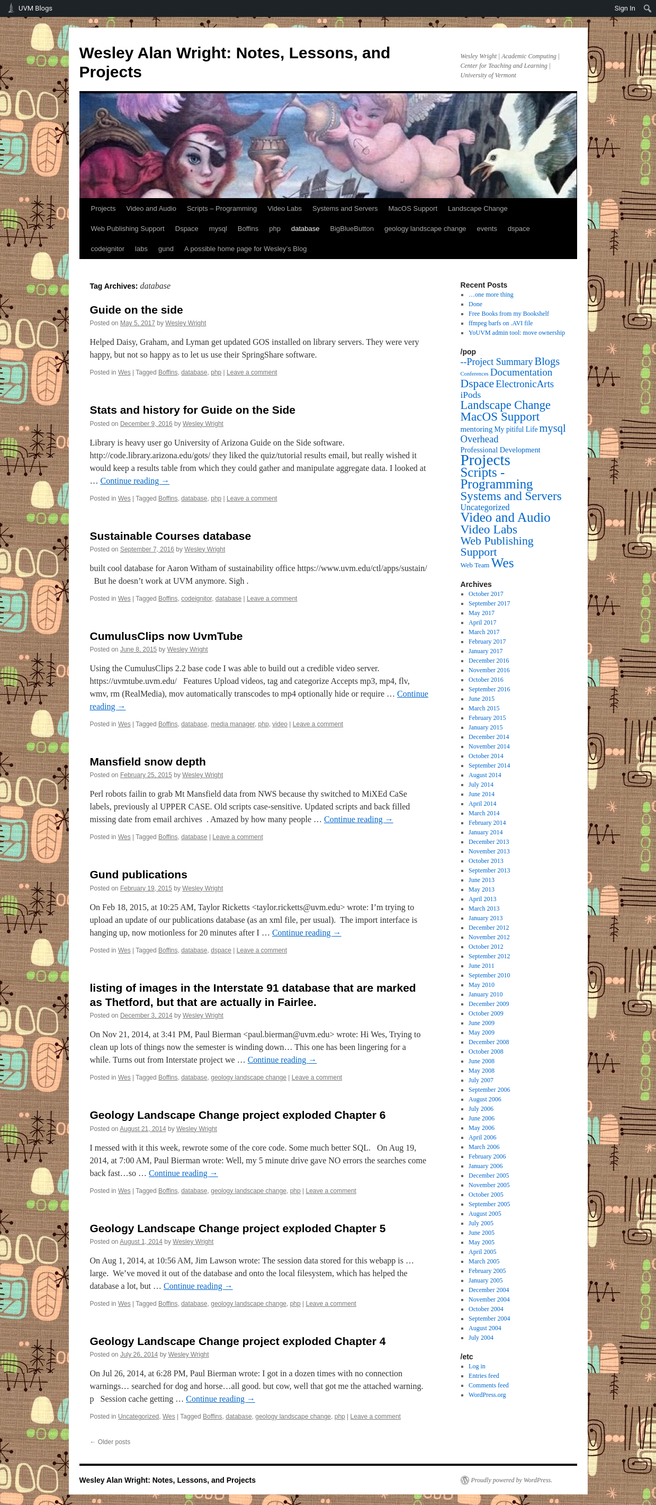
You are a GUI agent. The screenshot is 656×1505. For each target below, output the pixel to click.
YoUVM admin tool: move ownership (517, 332)
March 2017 (484, 632)
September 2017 (489, 603)
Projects (103, 208)
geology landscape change (425, 229)
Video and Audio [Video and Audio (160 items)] (506, 517)
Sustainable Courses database (170, 536)
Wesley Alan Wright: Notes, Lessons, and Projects (167, 1480)
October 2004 (486, 1309)
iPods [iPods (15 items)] (471, 394)
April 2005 (482, 1251)
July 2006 (481, 1108)
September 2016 (489, 689)
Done (475, 304)
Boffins (248, 229)
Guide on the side (136, 310)
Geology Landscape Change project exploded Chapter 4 (238, 1341)
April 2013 (482, 899)
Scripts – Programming (222, 208)
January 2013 (485, 918)
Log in (477, 1366)
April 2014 (482, 803)
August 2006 (485, 1099)
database (305, 229)
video (279, 724)
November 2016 (489, 670)
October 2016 (486, 679)
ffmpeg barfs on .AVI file (501, 323)
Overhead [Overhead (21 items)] (480, 438)
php (275, 229)
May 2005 (482, 1242)
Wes (124, 372)
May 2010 (482, 985)
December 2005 (489, 1175)
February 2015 (487, 718)
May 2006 (482, 1128)
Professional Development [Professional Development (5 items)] (501, 450)
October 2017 (486, 594)
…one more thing (491, 294)
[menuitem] (648, 8)
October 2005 (486, 1194)
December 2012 (489, 927)
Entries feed (484, 1375)
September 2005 (489, 1204)
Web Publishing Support (128, 229)
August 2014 (485, 775)
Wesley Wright (185, 323)
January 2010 (485, 994)
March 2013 (484, 908)
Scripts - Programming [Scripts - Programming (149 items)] (497, 478)
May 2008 (482, 1070)
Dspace (187, 229)
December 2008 (489, 1042)
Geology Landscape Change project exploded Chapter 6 (238, 1115)
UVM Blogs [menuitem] (35, 8)
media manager (233, 724)
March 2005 (484, 1261)
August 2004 (485, 1328)
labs (141, 249)
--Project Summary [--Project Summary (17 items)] (497, 362)
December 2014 (489, 737)
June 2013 (482, 880)
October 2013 (486, 861)
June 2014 (482, 794)
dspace (519, 229)
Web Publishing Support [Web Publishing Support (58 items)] (497, 546)
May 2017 (482, 613)
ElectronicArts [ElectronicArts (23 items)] (525, 383)
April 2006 (482, 1137)
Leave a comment (252, 372)
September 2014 (489, 765)
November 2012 (489, 937)
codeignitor (108, 249)
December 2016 (489, 660)
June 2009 (482, 1023)
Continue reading (135, 480)
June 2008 (482, 1061)
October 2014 (486, 756)
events (487, 229)
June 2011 (482, 965)
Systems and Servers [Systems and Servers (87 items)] (511, 496)
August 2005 (485, 1213)
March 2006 (484, 1147)
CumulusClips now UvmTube (166, 636)
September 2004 (489, 1318)
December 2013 (489, 841)
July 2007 (481, 1080)
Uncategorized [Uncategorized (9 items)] (485, 507)
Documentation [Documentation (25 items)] (521, 372)
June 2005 (482, 1232)
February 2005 (487, 1271)
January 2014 (485, 832)
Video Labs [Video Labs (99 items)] (489, 529)
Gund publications (138, 874)
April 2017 (482, 622)
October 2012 (486, 946)
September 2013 (489, 870)
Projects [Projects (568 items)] (486, 459)
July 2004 (481, 1337)
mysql (218, 229)
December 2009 (489, 1004)
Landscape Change (478, 208)
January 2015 (485, 727)
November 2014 (489, 746)
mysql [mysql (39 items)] (553, 428)
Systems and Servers (345, 208)
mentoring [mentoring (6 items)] (477, 429)
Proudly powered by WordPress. (512, 1480)
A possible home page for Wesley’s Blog (245, 249)
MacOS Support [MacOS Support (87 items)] (500, 416)
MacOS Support (413, 208)
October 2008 (486, 1051)
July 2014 (481, 784)
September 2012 (489, 956)
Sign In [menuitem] (625, 8)
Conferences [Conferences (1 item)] (475, 374)
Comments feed (489, 1385)
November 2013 (489, 851)
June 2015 (482, 698)
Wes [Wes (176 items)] (502, 563)
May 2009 (482, 1032)
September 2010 (489, 975)
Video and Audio (151, 208)
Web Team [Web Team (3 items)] (475, 565)
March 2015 (484, 708)
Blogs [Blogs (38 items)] (547, 361)
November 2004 (489, 1299)
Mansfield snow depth (148, 761)
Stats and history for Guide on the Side (193, 410)
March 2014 (484, 813)
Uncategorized (138, 1416)
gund (166, 249)
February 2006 (487, 1156)
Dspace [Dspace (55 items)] (478, 383)
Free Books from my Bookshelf (509, 313)
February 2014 (487, 822)
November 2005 (489, 1185)
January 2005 (485, 1280)
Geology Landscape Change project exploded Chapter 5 (238, 1228)
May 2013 (482, 889)
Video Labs (284, 208)
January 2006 (485, 1166)
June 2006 (482, 1118)
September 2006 (489, 1089)
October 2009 (486, 1013)
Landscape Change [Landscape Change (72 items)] (506, 405)
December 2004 (489, 1290)
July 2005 (481, 1223)
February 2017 (487, 641)
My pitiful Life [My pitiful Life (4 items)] (515, 429)
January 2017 (485, 651)
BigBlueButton (352, 229)
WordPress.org (487, 1395)
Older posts (110, 1442)
